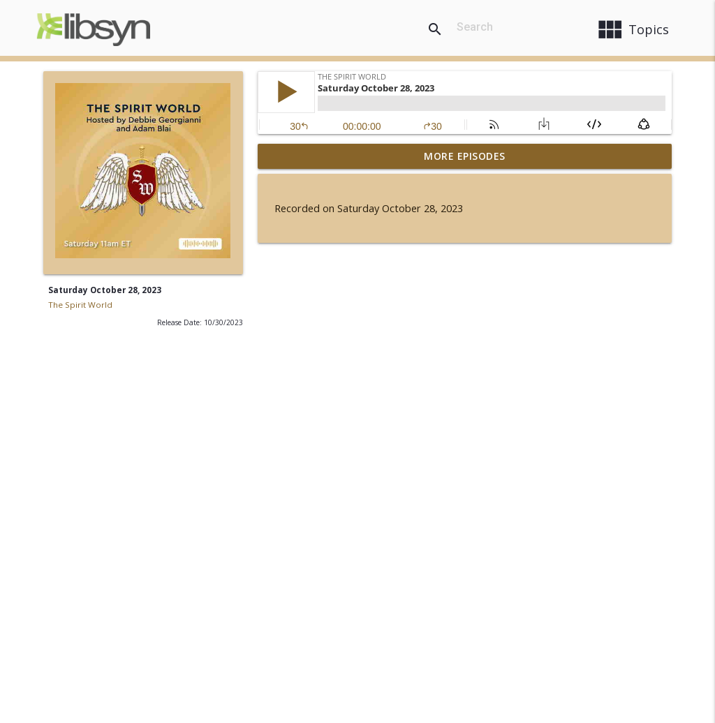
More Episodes (465, 156)
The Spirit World (80, 304)
